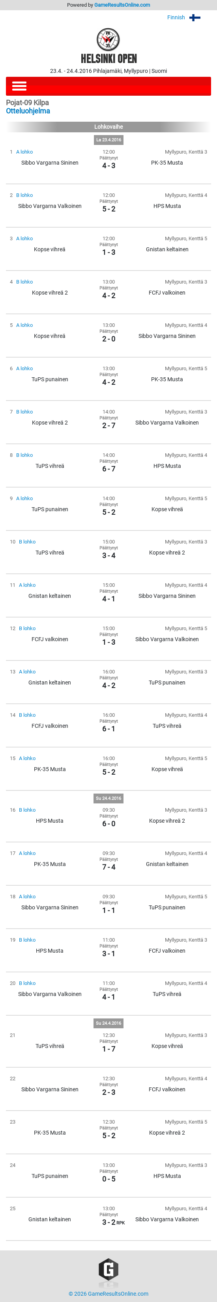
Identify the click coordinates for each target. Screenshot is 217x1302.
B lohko (24, 195)
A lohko (24, 152)
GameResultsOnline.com (122, 5)
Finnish (189, 17)
